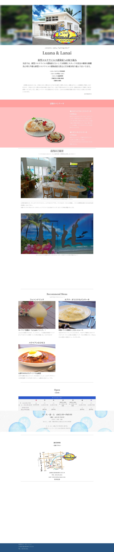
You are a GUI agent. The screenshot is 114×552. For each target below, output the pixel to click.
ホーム (41, 4)
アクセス (63, 4)
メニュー (48, 4)
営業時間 (56, 4)
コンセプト (72, 4)
